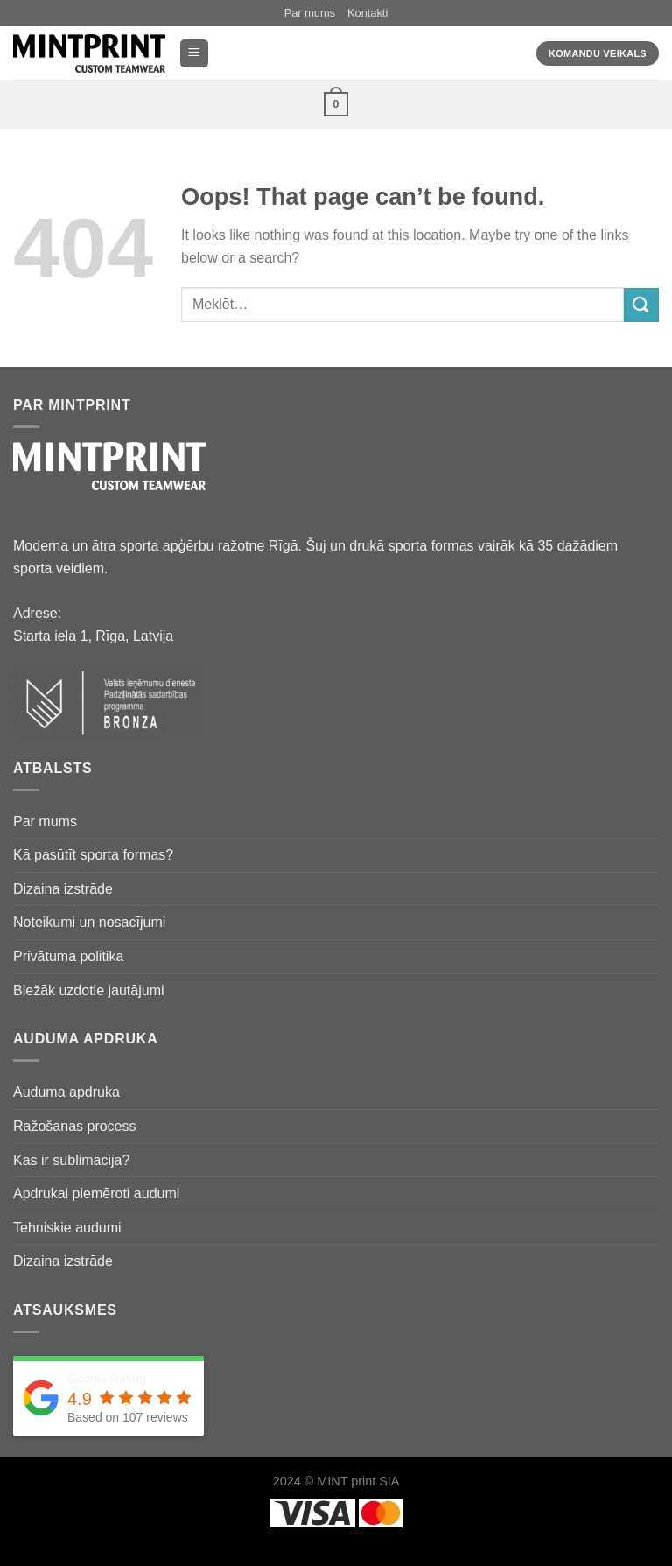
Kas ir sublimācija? (71, 1160)
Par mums (309, 12)
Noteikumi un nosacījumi (89, 922)
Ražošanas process (74, 1126)
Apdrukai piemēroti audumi (96, 1193)
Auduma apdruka (66, 1092)
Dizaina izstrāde (63, 888)
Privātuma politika (68, 956)
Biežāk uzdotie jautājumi (88, 990)
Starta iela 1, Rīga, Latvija (93, 636)
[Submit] (641, 305)
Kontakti (367, 12)
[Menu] (194, 53)
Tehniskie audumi (67, 1227)
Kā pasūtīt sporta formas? (93, 854)
